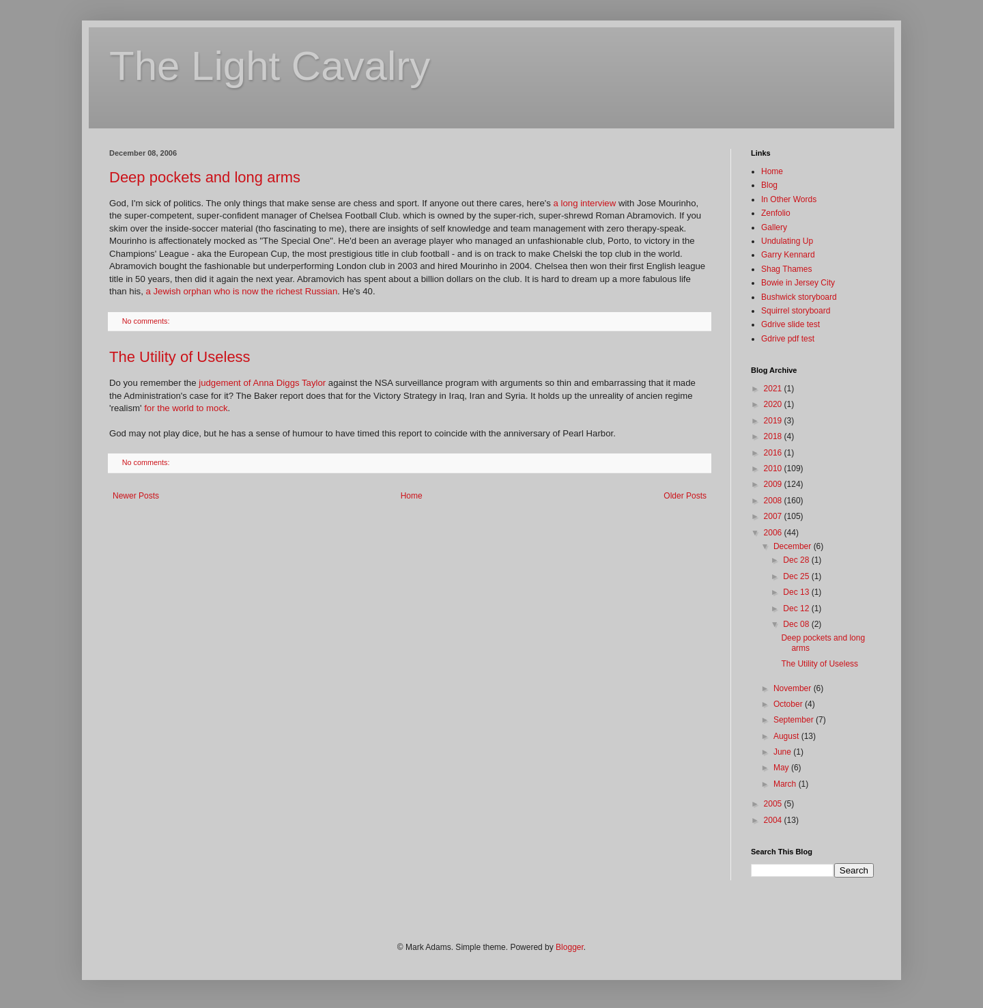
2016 (774, 453)
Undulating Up (787, 241)
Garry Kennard (788, 255)
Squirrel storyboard (795, 311)
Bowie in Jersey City (798, 283)
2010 (774, 468)
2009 (774, 484)
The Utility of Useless (180, 356)
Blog (769, 185)
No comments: (147, 321)
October (789, 704)
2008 (774, 500)
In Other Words (788, 199)
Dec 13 (797, 592)
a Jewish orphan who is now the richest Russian (242, 291)
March (786, 784)
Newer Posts (136, 496)
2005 (774, 804)
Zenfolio (775, 213)
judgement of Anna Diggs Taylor (262, 383)
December (793, 546)
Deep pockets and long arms (204, 177)
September (794, 720)
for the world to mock (185, 408)
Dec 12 (797, 608)
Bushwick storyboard (799, 297)
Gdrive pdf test (787, 339)
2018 (774, 436)
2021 (774, 388)
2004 (774, 820)
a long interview (585, 203)
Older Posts (685, 496)
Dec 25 (797, 576)
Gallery (774, 227)
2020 (774, 404)
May (782, 767)
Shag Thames (786, 269)
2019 (774, 420)
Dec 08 (797, 624)
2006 (774, 532)
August (787, 736)
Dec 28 (797, 560)
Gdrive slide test (790, 324)
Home (412, 496)
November (793, 688)
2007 (774, 516)
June (783, 752)
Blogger (570, 947)
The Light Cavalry (269, 66)
